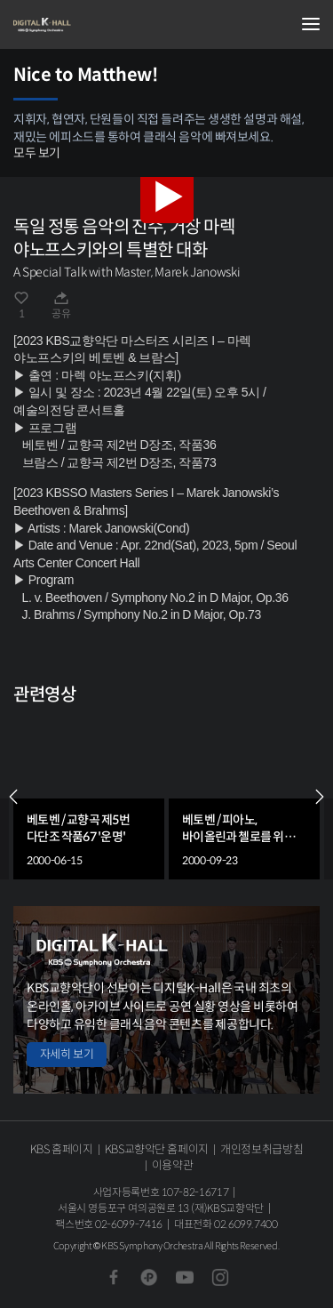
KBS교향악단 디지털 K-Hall (102, 25)
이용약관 (173, 1165)
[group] (88, 796)
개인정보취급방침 (261, 1149)
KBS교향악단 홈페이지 (157, 1149)
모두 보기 (36, 153)
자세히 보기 (66, 1054)
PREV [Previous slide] (13, 796)
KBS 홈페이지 (61, 1149)
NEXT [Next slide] (319, 796)
